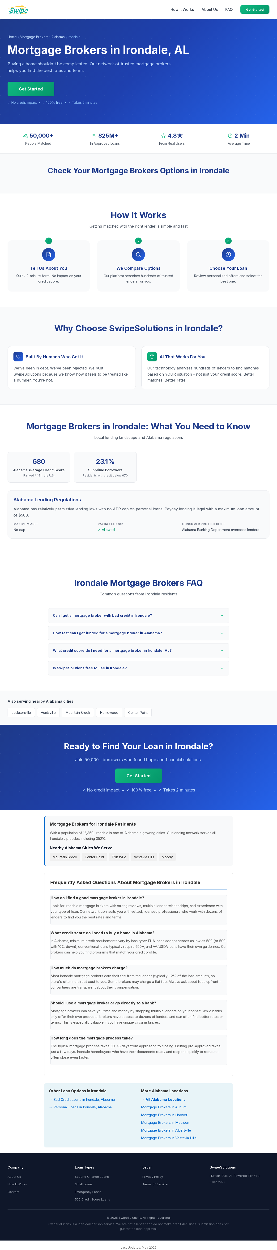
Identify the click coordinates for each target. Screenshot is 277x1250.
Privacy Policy (152, 1176)
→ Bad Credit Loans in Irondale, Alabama (82, 1099)
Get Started (255, 9)
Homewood (109, 712)
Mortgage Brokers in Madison (165, 1122)
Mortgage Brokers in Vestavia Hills (168, 1138)
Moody (167, 857)
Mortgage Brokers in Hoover (164, 1115)
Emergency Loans (88, 1192)
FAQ (229, 9)
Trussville (119, 857)
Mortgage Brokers (34, 37)
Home (12, 37)
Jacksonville (21, 712)
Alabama (58, 37)
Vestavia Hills (144, 857)
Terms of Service (155, 1184)
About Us (209, 9)
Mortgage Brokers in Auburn (164, 1107)
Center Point (138, 712)
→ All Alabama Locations (163, 1099)
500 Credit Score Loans (92, 1199)
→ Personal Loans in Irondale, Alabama (80, 1107)
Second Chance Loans (92, 1176)
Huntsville (48, 712)
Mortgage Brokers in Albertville (166, 1130)
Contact (13, 1192)
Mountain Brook (78, 712)
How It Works (182, 9)
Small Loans (84, 1184)
